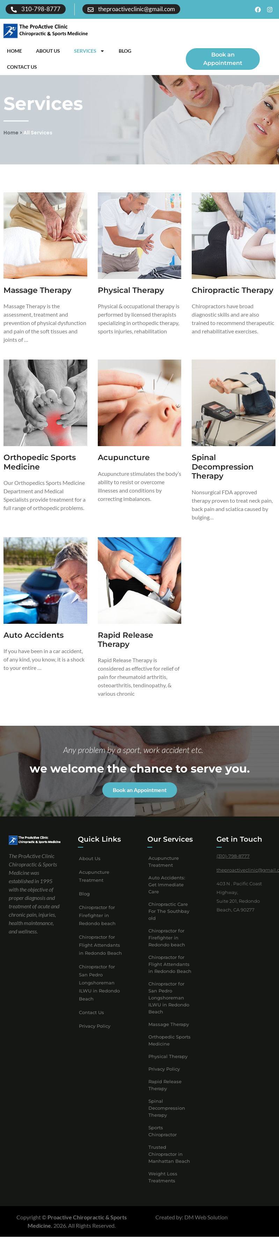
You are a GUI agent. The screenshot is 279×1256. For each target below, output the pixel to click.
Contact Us (22, 67)
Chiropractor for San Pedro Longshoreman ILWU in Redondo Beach (99, 991)
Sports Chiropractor (162, 1139)
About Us (48, 51)
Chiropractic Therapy (232, 299)
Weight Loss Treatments (162, 1186)
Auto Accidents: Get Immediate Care (166, 893)
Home (14, 51)
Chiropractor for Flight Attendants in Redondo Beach (100, 954)
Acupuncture (124, 466)
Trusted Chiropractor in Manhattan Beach (169, 1163)
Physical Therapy (131, 299)
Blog (125, 51)
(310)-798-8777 (233, 864)
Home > (12, 141)
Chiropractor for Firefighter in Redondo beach (97, 924)
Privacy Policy (94, 1034)
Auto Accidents (33, 643)
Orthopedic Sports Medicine (39, 470)
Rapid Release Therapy (125, 648)
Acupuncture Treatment (94, 885)
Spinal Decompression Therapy (223, 475)
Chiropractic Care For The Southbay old (168, 920)
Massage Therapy (37, 299)
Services (89, 51)
